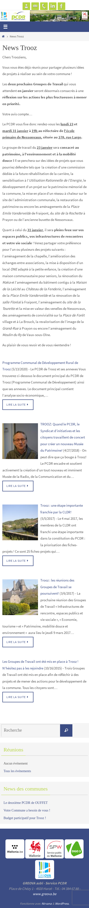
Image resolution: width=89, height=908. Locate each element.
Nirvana (47, 904)
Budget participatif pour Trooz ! (25, 818)
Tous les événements (17, 771)
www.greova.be (44, 894)
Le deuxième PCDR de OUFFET (26, 803)
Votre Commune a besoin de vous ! (27, 810)
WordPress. (62, 904)
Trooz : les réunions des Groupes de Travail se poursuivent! (57, 587)
